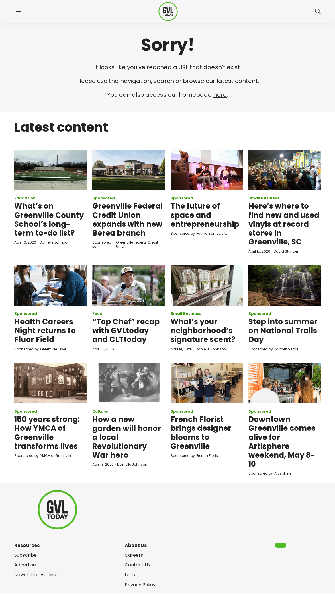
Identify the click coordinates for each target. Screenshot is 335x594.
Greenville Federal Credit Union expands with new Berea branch (127, 219)
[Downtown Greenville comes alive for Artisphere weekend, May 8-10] (284, 383)
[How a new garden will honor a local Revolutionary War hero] (128, 383)
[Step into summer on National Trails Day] (284, 285)
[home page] (168, 11)
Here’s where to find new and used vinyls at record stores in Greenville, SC (283, 224)
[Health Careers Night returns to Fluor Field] (50, 285)
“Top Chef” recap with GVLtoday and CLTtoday (126, 331)
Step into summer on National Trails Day (283, 331)
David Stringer (286, 251)
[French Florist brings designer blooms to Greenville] (207, 383)
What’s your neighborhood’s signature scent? (203, 331)
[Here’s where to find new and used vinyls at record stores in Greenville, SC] (284, 170)
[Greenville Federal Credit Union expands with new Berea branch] (128, 170)
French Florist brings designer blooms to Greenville (201, 432)
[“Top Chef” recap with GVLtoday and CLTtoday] (128, 285)
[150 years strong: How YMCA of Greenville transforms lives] (50, 383)
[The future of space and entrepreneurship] (207, 170)
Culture (100, 411)
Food (97, 313)
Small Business (263, 198)
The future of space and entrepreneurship (205, 215)
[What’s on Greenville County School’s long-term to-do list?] (50, 170)
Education (25, 198)
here (220, 95)
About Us (136, 545)
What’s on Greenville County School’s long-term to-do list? (49, 219)
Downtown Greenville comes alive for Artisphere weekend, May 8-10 (282, 441)
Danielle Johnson (55, 242)
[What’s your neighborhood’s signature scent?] (207, 285)
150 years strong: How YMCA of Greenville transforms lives (47, 432)
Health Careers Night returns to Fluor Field (45, 331)
